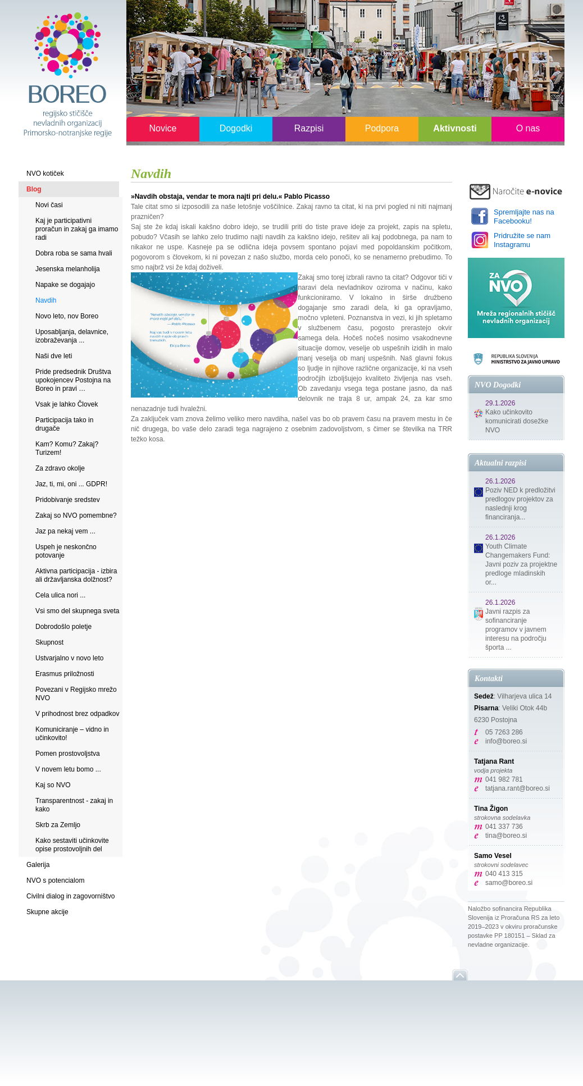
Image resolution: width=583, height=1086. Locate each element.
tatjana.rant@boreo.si (517, 788)
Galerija (37, 865)
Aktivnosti (454, 128)
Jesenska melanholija (67, 269)
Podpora (382, 128)
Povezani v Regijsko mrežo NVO (76, 694)
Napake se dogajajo (65, 285)
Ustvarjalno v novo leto (69, 658)
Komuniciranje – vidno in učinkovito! (72, 733)
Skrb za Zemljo (57, 825)
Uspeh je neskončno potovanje (66, 551)
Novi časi (49, 205)
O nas (528, 128)
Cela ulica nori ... (60, 595)
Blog (34, 189)
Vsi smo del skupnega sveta (77, 611)
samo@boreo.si (508, 883)
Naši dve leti (53, 356)
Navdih (45, 300)
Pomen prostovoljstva (67, 754)
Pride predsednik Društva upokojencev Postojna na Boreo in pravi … (73, 380)
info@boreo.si (506, 741)
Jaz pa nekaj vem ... (65, 531)
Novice (163, 128)
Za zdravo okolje (60, 468)
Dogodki (236, 128)
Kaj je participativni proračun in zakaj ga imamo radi (76, 229)
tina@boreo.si (506, 835)
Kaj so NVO (53, 785)
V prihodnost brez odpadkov (77, 714)
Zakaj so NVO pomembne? (76, 515)
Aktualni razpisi (500, 463)
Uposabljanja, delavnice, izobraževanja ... (71, 336)
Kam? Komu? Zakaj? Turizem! (66, 448)
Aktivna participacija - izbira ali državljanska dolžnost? (76, 575)
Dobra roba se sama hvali (73, 253)
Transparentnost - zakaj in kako (74, 805)
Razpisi (309, 128)
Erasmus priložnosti (64, 674)
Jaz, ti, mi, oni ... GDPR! (71, 484)
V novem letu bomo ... (68, 769)
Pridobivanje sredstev (67, 500)
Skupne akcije (47, 912)
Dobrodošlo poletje (63, 627)
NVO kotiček (45, 173)
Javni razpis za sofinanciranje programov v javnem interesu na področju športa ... (515, 629)
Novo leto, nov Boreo (66, 316)
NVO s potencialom (55, 880)
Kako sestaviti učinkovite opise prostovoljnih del (72, 845)
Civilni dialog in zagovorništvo (70, 896)
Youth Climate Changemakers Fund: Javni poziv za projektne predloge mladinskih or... (521, 564)
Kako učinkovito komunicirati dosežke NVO (516, 421)
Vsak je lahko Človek (66, 404)
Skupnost (49, 642)
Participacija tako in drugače (64, 424)
